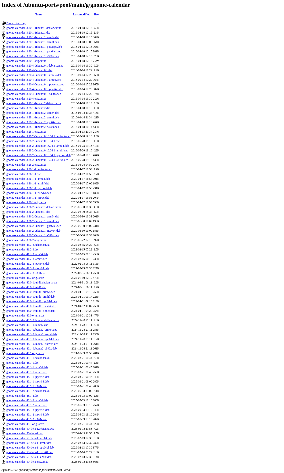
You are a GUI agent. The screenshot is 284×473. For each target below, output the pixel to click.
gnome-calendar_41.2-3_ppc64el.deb (27, 263)
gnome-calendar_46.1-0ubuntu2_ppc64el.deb (32, 339)
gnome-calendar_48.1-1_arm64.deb (27, 367)
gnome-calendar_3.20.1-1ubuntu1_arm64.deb (32, 37)
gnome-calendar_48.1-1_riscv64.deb (27, 381)
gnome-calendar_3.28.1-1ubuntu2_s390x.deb (32, 126)
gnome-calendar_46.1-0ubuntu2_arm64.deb (31, 329)
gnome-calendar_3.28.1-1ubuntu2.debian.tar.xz (33, 103)
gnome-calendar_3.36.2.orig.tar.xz (26, 240)
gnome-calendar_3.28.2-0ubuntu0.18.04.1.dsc (33, 141)
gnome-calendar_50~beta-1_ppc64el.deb (30, 447)
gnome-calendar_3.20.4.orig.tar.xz (26, 98)
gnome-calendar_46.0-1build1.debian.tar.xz (31, 282)
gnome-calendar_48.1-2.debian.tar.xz (27, 390)
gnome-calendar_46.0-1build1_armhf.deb (30, 296)
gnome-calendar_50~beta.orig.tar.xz (27, 461)
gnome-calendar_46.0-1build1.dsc (26, 287)
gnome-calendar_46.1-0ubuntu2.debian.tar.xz (32, 320)
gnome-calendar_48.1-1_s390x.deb (26, 386)
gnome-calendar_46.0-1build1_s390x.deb (30, 310)
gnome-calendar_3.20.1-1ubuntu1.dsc (28, 32)
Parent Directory (16, 23)
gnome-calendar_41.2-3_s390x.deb (26, 273)
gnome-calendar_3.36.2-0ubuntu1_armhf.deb (32, 221)
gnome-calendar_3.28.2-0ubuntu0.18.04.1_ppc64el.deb (38, 155)
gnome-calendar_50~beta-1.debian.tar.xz (30, 428)
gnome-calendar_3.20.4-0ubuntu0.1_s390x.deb (33, 93)
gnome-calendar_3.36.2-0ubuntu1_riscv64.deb (33, 230)
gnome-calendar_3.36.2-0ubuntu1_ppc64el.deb (33, 225)
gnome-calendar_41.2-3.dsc (22, 249)
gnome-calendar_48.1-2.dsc (22, 395)
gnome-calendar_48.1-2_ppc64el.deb (27, 409)
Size (96, 14)
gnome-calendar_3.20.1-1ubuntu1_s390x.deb (32, 56)
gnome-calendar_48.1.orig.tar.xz (25, 423)
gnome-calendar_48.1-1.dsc (22, 362)
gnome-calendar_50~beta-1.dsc (24, 433)
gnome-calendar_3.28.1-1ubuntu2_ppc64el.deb (33, 122)
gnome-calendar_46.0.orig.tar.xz (25, 315)
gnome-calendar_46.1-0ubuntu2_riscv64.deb (32, 343)
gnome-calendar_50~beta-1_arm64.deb (29, 438)
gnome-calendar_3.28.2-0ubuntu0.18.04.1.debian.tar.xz (38, 136)
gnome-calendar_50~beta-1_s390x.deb (28, 456)
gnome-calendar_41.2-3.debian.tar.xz (27, 244)
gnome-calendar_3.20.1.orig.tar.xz (26, 60)
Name (38, 14)
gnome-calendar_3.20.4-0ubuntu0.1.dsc (29, 70)
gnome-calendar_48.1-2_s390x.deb (26, 419)
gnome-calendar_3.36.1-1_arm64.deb (28, 178)
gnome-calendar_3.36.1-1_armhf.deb (27, 183)
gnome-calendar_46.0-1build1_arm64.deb (30, 291)
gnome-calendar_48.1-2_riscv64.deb (27, 414)
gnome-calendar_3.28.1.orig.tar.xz (26, 131)
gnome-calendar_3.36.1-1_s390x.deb (27, 197)
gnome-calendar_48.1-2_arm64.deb (27, 400)
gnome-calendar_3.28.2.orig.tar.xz (26, 164)
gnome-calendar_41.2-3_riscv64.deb (27, 268)
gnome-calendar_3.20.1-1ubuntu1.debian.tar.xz (33, 27)
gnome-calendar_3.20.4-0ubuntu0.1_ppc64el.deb (34, 89)
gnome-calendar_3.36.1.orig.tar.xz (26, 202)
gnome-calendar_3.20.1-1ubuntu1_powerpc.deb (34, 46)
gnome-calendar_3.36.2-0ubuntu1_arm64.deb (32, 216)
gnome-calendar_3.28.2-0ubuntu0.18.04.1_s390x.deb (37, 159)
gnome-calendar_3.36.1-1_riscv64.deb (28, 192)
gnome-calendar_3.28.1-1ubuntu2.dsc (28, 108)
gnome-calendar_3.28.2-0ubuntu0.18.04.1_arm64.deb (37, 145)
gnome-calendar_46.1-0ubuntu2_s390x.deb (31, 348)
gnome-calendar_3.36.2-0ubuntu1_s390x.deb (32, 235)
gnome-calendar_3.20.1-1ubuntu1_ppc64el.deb (33, 51)
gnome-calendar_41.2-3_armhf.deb (26, 258)
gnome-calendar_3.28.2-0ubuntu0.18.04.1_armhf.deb (37, 150)
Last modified (81, 14)
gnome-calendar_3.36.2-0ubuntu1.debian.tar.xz (33, 207)
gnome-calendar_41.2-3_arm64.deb (27, 254)
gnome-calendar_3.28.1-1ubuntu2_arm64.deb (32, 112)
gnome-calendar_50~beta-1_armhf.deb (28, 442)
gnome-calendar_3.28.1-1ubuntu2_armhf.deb (32, 117)
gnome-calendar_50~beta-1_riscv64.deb (29, 452)
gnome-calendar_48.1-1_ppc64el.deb (27, 376)
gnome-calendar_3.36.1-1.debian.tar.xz (29, 169)
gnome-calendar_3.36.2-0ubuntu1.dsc (28, 211)
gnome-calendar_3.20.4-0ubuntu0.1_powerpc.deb (35, 84)
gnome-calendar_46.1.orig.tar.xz (25, 353)
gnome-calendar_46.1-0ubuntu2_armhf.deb (31, 334)
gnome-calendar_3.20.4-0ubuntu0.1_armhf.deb (33, 79)
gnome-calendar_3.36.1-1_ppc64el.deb (29, 188)
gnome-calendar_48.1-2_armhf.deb (26, 405)
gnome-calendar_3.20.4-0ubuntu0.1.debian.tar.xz (34, 65)
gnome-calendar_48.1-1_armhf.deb (26, 372)
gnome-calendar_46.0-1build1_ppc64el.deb (31, 301)
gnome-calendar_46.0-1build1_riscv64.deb (31, 306)
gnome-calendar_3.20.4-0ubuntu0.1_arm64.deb (34, 75)
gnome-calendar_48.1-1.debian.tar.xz (27, 357)
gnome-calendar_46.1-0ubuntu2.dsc (27, 324)
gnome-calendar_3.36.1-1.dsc (23, 174)
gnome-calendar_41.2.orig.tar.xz (25, 277)
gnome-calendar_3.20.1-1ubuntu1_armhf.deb (32, 42)
